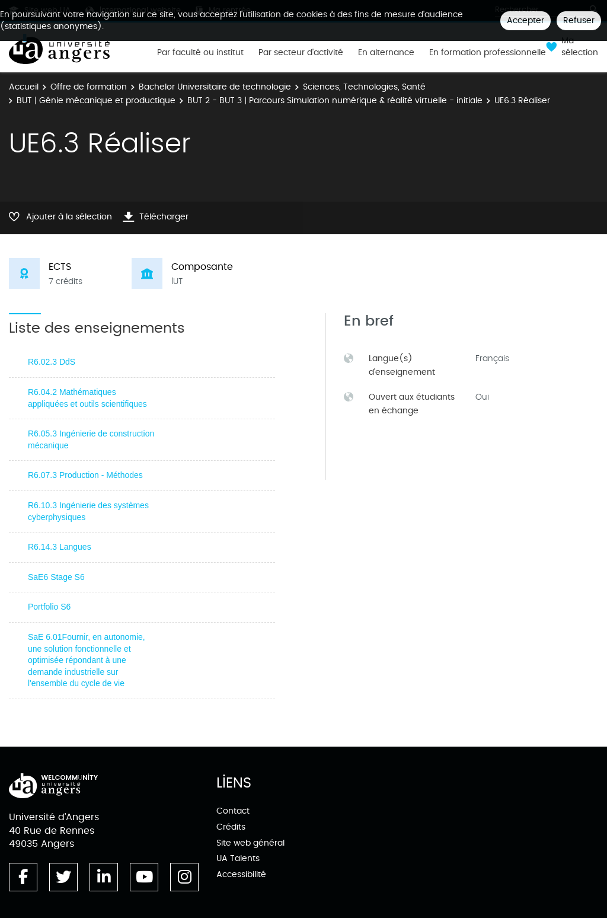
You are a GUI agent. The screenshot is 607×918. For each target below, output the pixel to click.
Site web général (250, 843)
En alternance (386, 53)
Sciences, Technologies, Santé (364, 87)
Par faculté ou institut (200, 53)
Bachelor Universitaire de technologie (215, 87)
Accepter (525, 20)
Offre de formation (88, 87)
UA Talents (238, 858)
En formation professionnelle (487, 53)
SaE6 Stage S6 (56, 577)
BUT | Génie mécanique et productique (96, 100)
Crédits (230, 827)
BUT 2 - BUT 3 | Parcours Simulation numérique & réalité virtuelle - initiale (335, 100)
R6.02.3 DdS (51, 361)
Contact (233, 811)
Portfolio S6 (49, 606)
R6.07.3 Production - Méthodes (85, 475)
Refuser (579, 20)
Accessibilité (241, 874)
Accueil (24, 87)
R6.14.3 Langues (59, 547)
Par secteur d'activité (300, 53)
